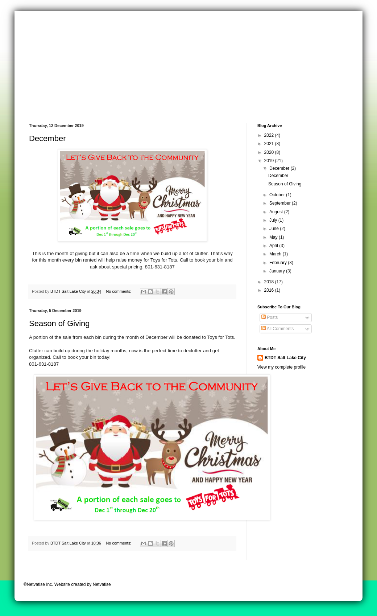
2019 (269, 160)
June (274, 228)
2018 (269, 281)
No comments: (119, 291)
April (274, 245)
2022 (269, 135)
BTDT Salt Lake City (285, 357)
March (276, 253)
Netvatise (102, 584)
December (47, 138)
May (274, 237)
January (277, 271)
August (276, 211)
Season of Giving (59, 323)
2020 (269, 152)
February (278, 262)
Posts (269, 317)
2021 (269, 143)
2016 (269, 290)
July (273, 220)
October (277, 194)
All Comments (277, 328)
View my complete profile (281, 367)
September (280, 203)
